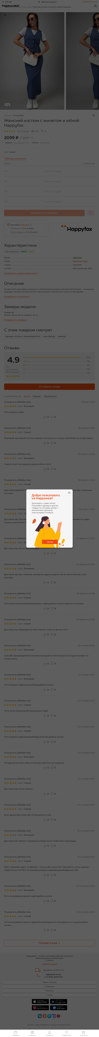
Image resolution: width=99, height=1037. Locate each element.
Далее (50, 542)
